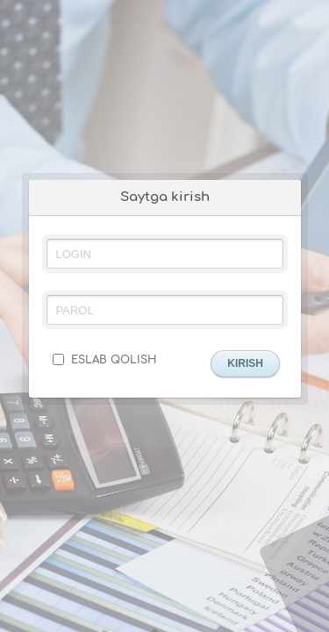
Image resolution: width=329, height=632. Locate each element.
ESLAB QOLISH (104, 360)
